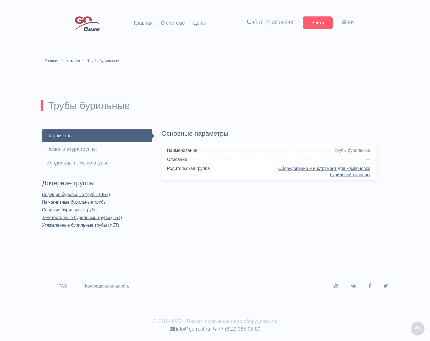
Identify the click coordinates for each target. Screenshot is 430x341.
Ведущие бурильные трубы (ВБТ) (76, 194)
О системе (173, 23)
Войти (318, 22)
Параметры (59, 135)
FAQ (62, 286)
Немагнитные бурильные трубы (74, 202)
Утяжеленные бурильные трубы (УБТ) (80, 225)
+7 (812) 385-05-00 (271, 22)
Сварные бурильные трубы (69, 210)
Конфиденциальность (107, 286)
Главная (143, 23)
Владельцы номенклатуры (76, 163)
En (348, 22)
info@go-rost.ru (190, 329)
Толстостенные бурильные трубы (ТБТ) (82, 217)
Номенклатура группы (71, 149)
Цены (199, 23)
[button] (418, 329)
